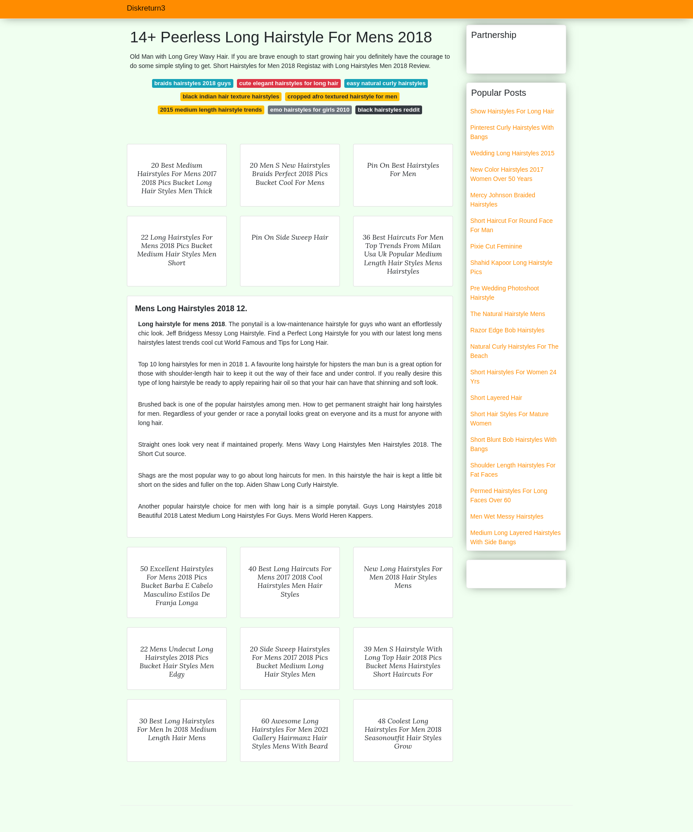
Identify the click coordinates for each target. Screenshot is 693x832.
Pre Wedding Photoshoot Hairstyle (504, 293)
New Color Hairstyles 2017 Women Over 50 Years (507, 174)
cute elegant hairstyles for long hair (289, 83)
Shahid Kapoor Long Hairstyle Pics (511, 267)
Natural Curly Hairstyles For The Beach (514, 351)
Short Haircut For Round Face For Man (511, 225)
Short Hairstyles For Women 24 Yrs (513, 377)
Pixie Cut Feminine (496, 246)
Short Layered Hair (496, 397)
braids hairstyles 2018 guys (192, 83)
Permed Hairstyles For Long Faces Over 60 (508, 495)
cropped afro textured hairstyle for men (342, 96)
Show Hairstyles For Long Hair (512, 111)
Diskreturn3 (146, 8)
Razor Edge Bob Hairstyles (507, 330)
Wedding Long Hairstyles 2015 (512, 153)
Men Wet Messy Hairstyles (506, 516)
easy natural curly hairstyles (386, 83)
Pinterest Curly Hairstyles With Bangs (512, 132)
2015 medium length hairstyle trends (211, 109)
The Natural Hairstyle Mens (507, 313)
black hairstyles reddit (388, 109)
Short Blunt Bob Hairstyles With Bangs (513, 444)
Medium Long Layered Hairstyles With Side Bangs (515, 537)
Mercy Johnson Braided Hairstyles (502, 200)
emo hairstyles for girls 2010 (310, 109)
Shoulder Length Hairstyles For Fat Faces (513, 470)
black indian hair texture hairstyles (231, 96)
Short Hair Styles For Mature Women (509, 418)
